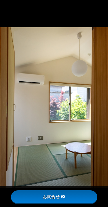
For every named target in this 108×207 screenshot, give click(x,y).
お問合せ (54, 196)
